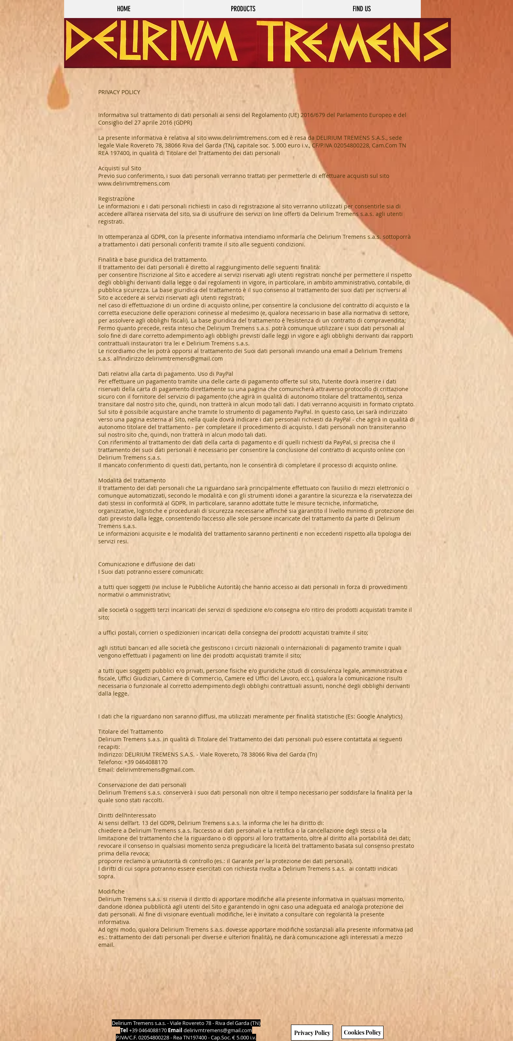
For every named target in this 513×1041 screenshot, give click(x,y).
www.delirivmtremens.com (244, 137)
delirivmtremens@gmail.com (218, 1030)
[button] (242, 9)
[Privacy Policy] (312, 1033)
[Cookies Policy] (362, 1032)
